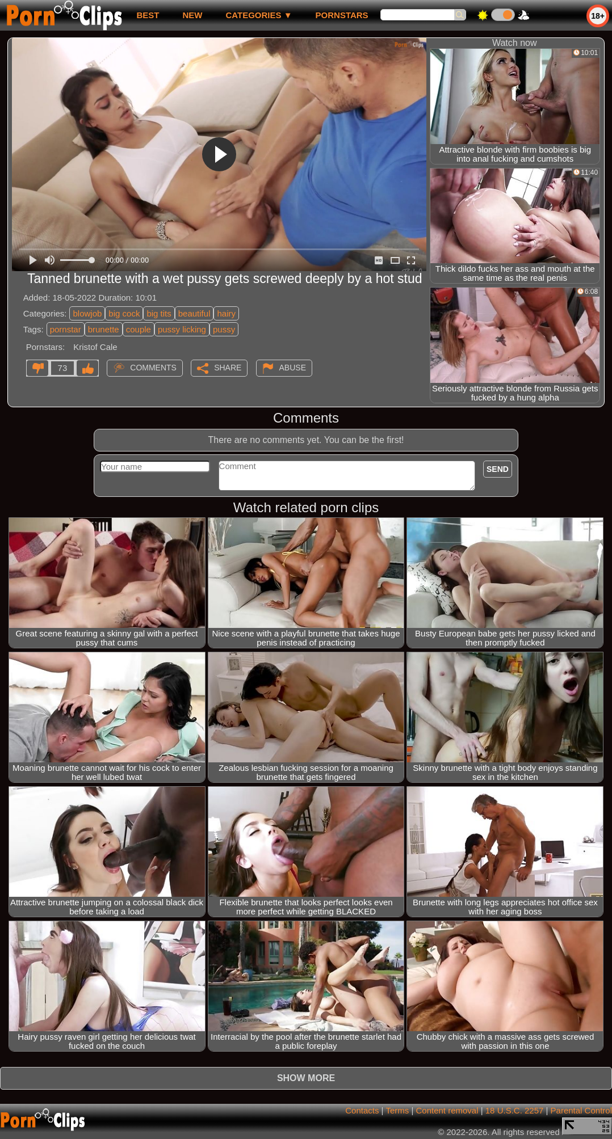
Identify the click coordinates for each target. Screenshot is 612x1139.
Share (227, 367)
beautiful (194, 313)
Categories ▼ (258, 15)
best (147, 15)
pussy (224, 329)
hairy (226, 313)
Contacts (362, 1110)
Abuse (292, 367)
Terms (397, 1110)
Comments (153, 367)
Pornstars (342, 15)
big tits (158, 313)
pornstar (65, 329)
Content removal (447, 1110)
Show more (306, 1078)
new (192, 15)
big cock (124, 313)
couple (138, 329)
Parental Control (581, 1110)
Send (498, 469)
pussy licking (182, 329)
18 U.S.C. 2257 (514, 1110)
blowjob (87, 313)
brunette (103, 329)
